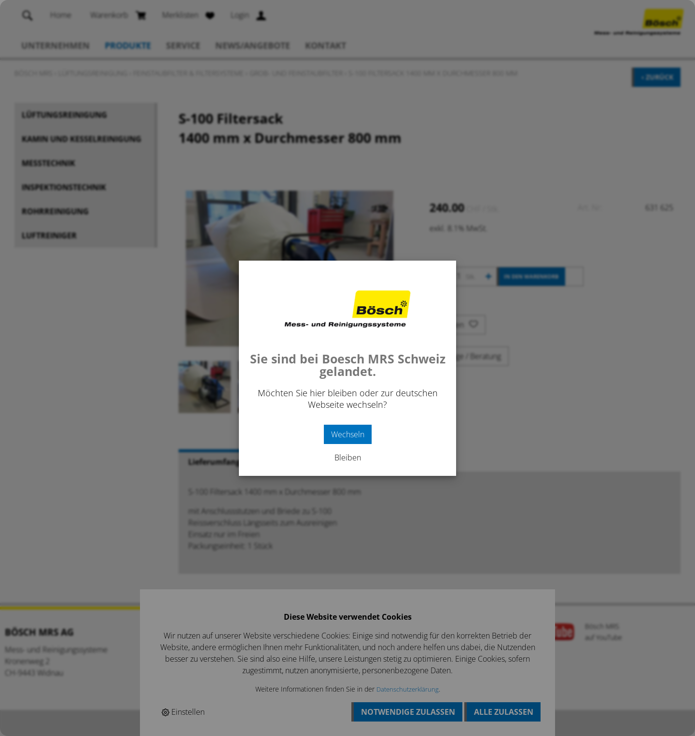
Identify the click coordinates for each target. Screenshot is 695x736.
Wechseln (347, 434)
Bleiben (347, 457)
